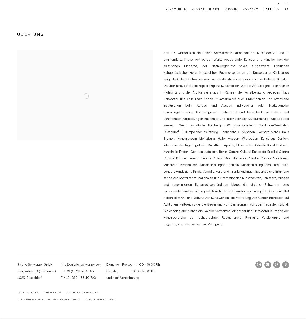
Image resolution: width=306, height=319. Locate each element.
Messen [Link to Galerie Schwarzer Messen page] (231, 9)
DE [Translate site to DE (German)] (279, 3)
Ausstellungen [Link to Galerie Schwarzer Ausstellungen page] (205, 9)
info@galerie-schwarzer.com (81, 265)
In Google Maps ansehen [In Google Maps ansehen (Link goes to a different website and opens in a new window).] (285, 264)
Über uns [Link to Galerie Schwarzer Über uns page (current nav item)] (271, 9)
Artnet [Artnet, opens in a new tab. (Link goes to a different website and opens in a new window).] (267, 264)
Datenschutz (27, 292)
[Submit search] (287, 9)
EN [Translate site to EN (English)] (287, 3)
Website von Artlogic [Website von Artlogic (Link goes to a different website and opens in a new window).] (100, 299)
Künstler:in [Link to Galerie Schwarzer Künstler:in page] (176, 9)
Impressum (53, 292)
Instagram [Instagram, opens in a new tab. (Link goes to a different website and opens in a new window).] (258, 264)
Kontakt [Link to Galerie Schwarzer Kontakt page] (250, 9)
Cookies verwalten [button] (82, 292)
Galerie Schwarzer (38, 9)
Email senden (276, 264)
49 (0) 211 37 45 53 (80, 271)
